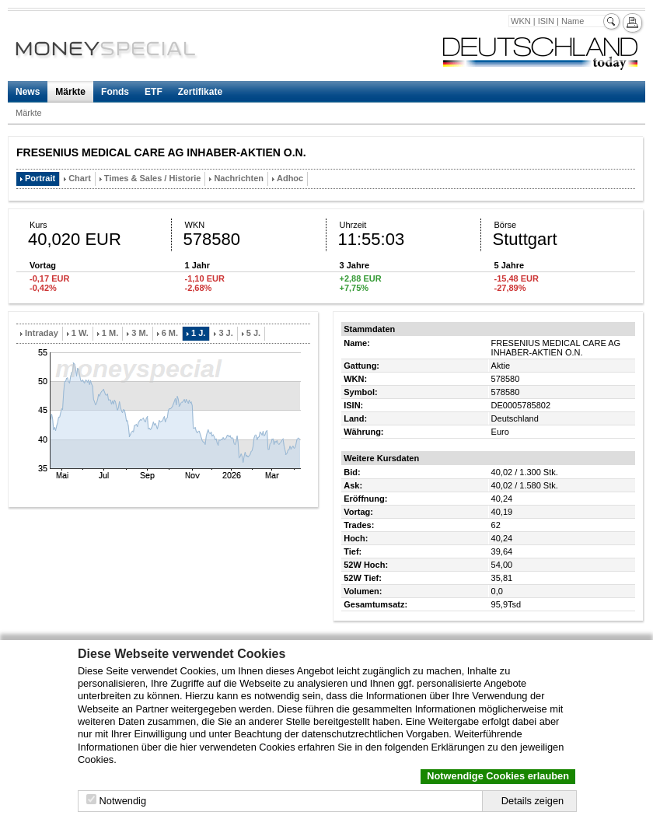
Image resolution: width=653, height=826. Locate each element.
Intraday (41, 333)
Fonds (115, 91)
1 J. (198, 333)
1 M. (110, 333)
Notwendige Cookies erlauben (498, 776)
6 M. (170, 333)
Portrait (40, 178)
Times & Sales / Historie (152, 178)
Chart (79, 178)
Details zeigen (532, 801)
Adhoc (290, 178)
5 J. (253, 333)
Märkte (70, 91)
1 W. (80, 333)
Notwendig (123, 801)
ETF (153, 91)
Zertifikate (200, 91)
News (28, 91)
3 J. (225, 333)
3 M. (139, 333)
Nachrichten (239, 178)
